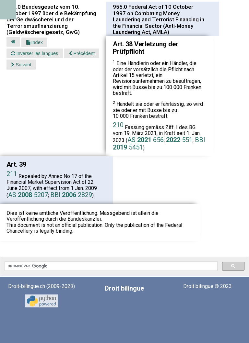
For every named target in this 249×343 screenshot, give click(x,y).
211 (11, 174)
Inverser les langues (34, 53)
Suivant (21, 64)
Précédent (82, 53)
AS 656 (145, 140)
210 (118, 125)
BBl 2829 (71, 195)
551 (179, 140)
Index (34, 42)
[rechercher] (110, 266)
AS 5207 (28, 195)
